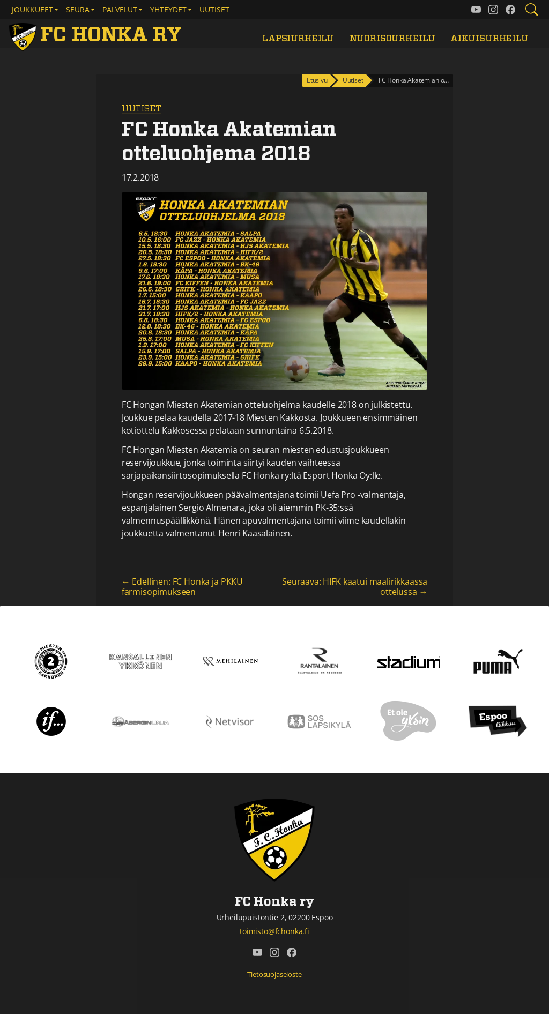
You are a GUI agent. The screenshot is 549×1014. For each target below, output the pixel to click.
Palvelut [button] (119, 9)
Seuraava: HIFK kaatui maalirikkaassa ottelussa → (354, 587)
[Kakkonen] (50, 661)
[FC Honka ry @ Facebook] (510, 9)
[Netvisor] (230, 721)
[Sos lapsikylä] (319, 721)
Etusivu (317, 80)
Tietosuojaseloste (274, 974)
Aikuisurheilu (489, 38)
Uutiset (214, 9)
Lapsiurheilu (298, 38)
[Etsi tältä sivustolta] (531, 9)
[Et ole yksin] (408, 721)
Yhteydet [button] (168, 9)
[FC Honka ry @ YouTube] (476, 9)
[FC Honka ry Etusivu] (97, 36)
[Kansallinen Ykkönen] (141, 661)
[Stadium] (409, 661)
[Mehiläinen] (230, 661)
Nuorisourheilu (392, 38)
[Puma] (498, 661)
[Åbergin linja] (141, 721)
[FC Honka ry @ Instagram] (493, 9)
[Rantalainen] (319, 661)
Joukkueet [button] (32, 9)
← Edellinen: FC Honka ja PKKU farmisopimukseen (182, 587)
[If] (51, 721)
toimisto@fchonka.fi (274, 931)
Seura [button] (78, 9)
